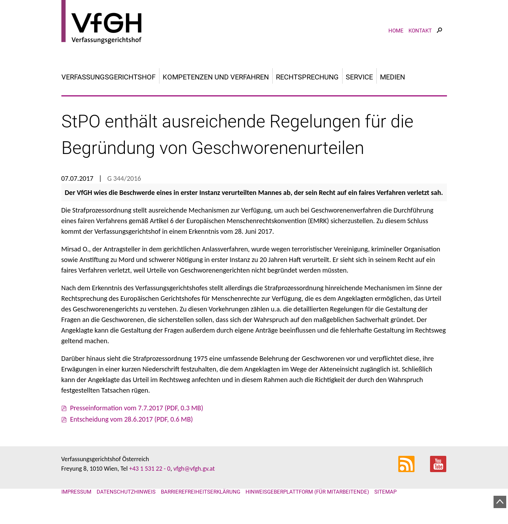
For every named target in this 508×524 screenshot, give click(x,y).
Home (396, 31)
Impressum (76, 492)
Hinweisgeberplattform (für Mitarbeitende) (307, 492)
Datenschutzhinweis (126, 492)
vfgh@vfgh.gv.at (193, 468)
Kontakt (420, 31)
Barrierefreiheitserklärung (200, 492)
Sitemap (385, 492)
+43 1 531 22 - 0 (149, 468)
